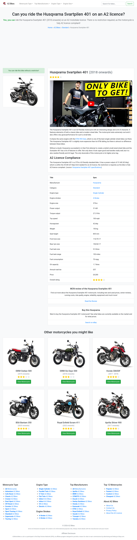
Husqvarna (97, 183)
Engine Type (55, 4)
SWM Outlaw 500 (24, 371)
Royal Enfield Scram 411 (68, 422)
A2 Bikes (57, 28)
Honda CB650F (113, 371)
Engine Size (67, 4)
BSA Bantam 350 (23, 422)
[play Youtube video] (91, 103)
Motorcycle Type (25, 4)
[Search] (113, 4)
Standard (65, 28)
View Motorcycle (24, 382)
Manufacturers (79, 489)
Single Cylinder (98, 193)
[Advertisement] (68, 48)
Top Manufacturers (41, 4)
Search (129, 4)
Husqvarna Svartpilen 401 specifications (86, 167)
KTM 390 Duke (81, 139)
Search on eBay (91, 322)
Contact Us (110, 508)
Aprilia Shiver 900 (113, 422)
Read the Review (91, 301)
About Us (109, 506)
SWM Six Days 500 (68, 371)
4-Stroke (96, 198)
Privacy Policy (111, 511)
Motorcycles (11, 489)
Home (50, 28)
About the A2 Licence (114, 513)
